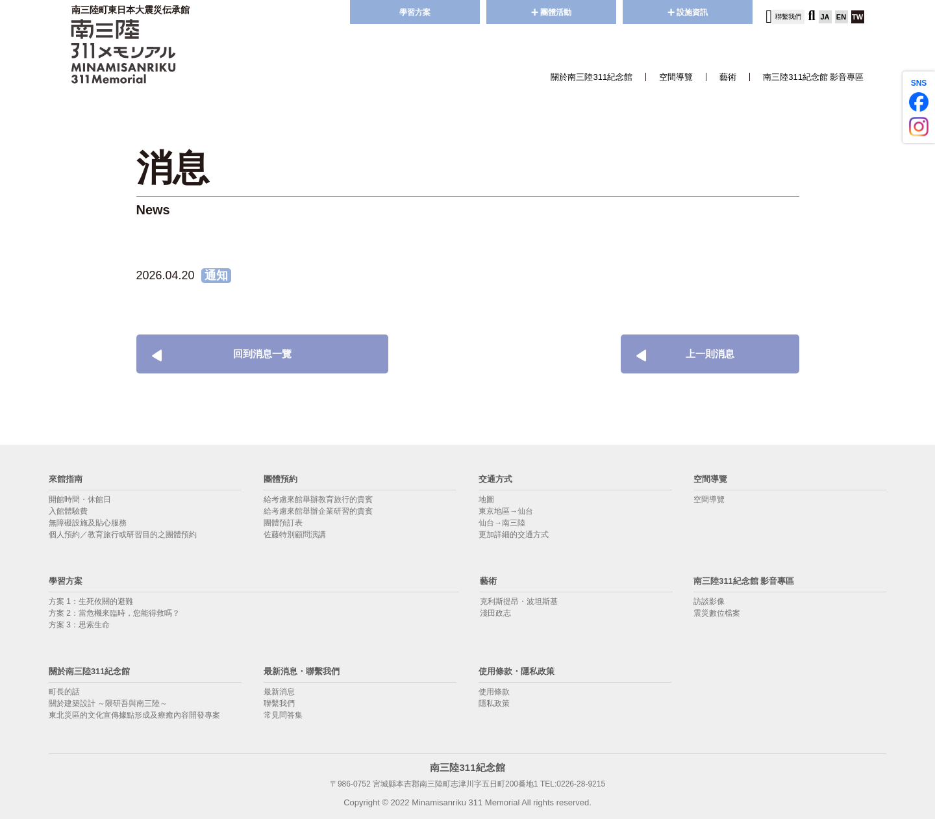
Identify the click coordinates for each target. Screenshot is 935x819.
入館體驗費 (68, 511)
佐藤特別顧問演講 (295, 534)
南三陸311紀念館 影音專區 (813, 77)
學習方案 (414, 12)
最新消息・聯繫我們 (307, 670)
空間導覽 (676, 77)
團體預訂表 (283, 522)
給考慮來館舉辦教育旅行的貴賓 (318, 499)
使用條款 (494, 691)
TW (857, 17)
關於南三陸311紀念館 (591, 77)
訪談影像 (709, 601)
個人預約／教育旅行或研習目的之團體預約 (123, 534)
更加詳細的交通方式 (514, 534)
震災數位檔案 (716, 613)
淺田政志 (495, 613)
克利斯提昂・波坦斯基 (519, 601)
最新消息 (279, 691)
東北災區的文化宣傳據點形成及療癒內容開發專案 (134, 715)
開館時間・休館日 (80, 499)
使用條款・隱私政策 (522, 670)
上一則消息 (690, 353)
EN (841, 17)
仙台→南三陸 (502, 522)
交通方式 (498, 478)
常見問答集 (283, 715)
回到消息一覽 (208, 353)
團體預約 (283, 478)
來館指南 (68, 478)
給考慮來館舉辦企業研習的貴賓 (318, 511)
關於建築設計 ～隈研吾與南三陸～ (108, 703)
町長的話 (64, 691)
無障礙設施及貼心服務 (88, 522)
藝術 (727, 77)
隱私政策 (494, 703)
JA (824, 17)
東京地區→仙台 (506, 511)
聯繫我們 (279, 703)
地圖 (486, 499)
